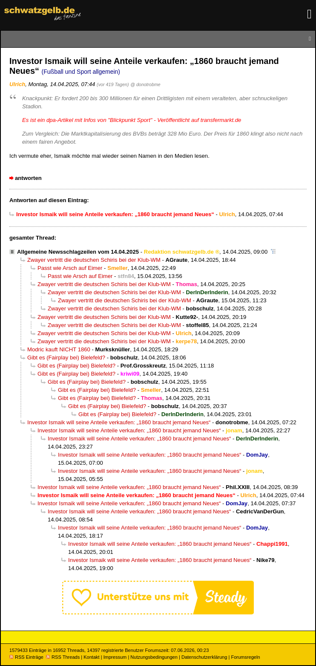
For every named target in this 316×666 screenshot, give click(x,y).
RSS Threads (63, 657)
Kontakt (91, 657)
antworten (28, 178)
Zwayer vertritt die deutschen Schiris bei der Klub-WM (94, 260)
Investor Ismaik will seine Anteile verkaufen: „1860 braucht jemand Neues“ (118, 422)
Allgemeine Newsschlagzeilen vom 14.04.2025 (78, 252)
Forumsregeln (245, 657)
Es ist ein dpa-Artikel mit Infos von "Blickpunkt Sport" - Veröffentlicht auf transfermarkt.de (131, 120)
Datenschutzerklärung (204, 657)
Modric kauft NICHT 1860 (58, 349)
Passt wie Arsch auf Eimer (69, 268)
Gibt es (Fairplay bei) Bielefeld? (66, 357)
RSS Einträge (26, 657)
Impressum (115, 657)
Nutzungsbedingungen (154, 657)
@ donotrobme (145, 84)
